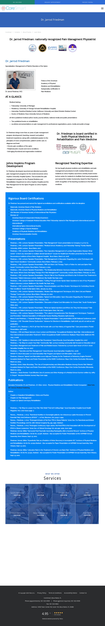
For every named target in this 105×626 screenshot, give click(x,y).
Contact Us (83, 593)
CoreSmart (8, 32)
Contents (17, 32)
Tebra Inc (32, 593)
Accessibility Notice (70, 593)
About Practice (27, 32)
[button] (52, 2)
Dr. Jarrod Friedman (17, 61)
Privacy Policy (41, 593)
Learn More (37, 32)
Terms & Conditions (55, 593)
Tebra (61, 619)
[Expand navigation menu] (102, 8)
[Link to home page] (13, 8)
